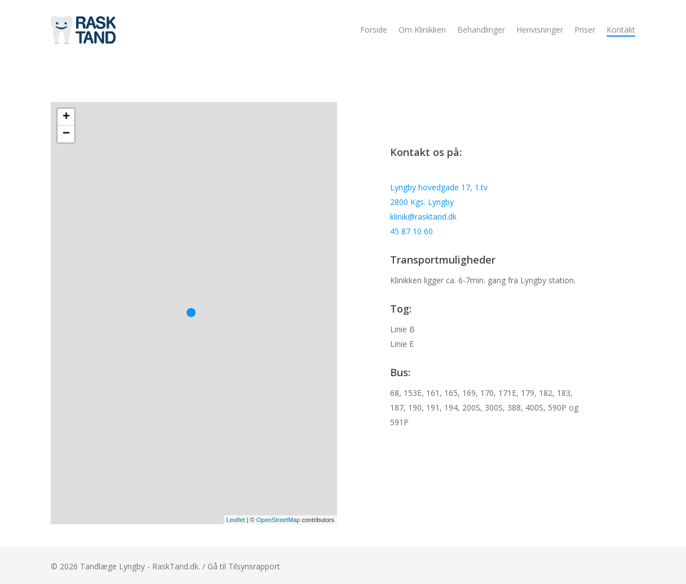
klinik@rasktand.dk (423, 216)
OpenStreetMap (278, 519)
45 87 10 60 (411, 231)
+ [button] (66, 117)
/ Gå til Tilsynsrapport (241, 566)
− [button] (66, 134)
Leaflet (236, 519)
